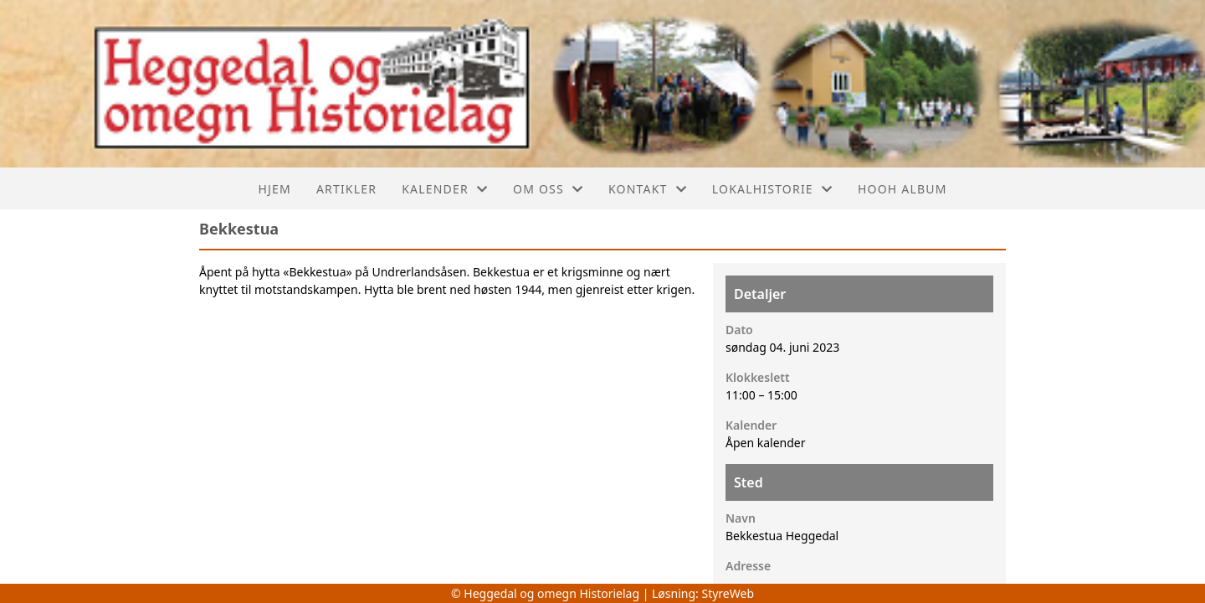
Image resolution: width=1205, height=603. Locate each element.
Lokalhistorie (772, 189)
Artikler (346, 189)
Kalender (445, 189)
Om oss (548, 189)
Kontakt (647, 189)
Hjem (274, 189)
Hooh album (902, 189)
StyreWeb (727, 593)
